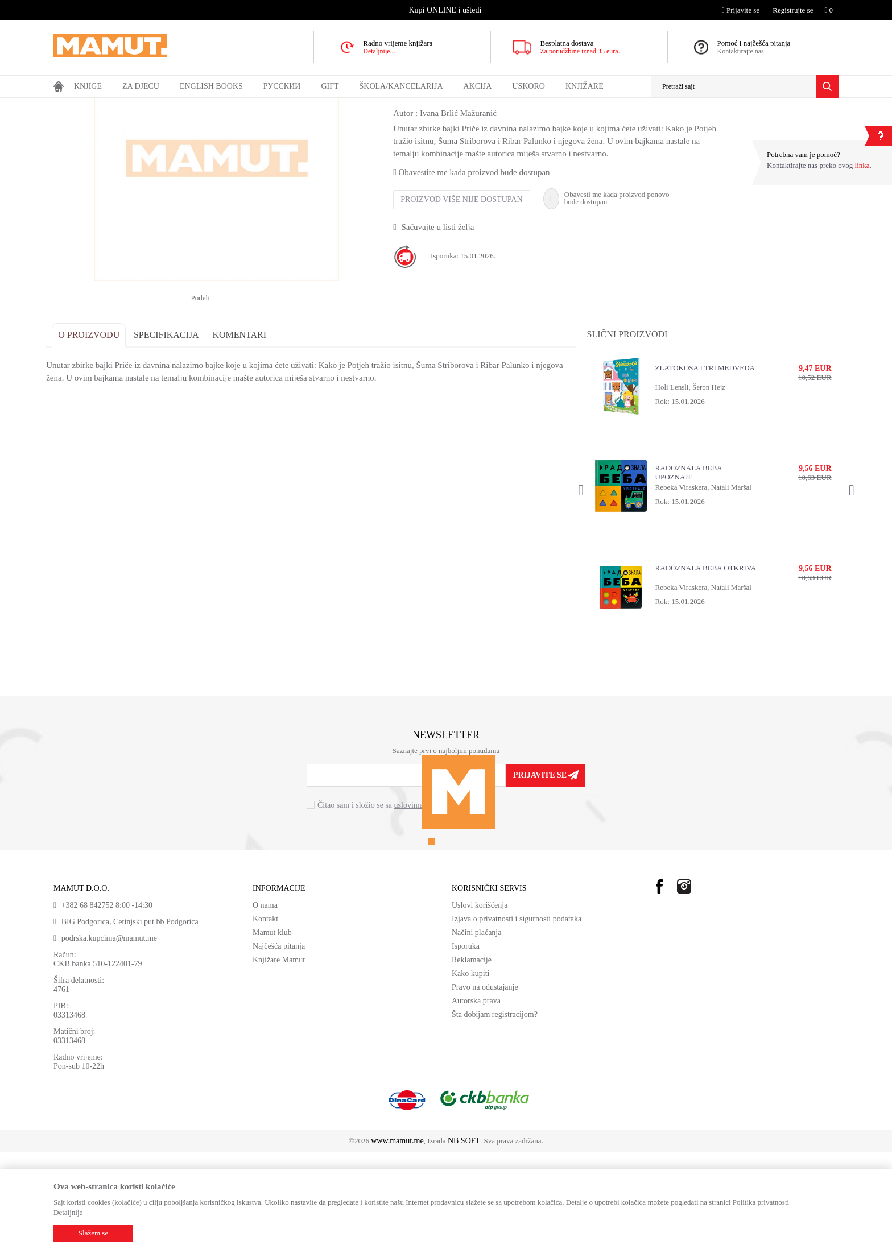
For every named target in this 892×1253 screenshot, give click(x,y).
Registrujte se (793, 10)
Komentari (247, 435)
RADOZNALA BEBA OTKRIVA (703, 668)
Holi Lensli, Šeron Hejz (687, 487)
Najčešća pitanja (279, 1047)
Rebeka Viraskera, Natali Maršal (701, 588)
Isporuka (466, 1047)
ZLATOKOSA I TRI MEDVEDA (702, 468)
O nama (265, 1006)
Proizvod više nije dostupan (469, 300)
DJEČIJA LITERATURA (277, 105)
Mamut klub (272, 1033)
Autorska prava (476, 1101)
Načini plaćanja (476, 1033)
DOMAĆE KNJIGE (148, 105)
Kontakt (265, 1019)
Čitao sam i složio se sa (387, 906)
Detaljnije (67, 1212)
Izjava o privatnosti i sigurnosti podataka (516, 1019)
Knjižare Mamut (279, 1060)
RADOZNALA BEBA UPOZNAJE (686, 573)
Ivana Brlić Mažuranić (465, 213)
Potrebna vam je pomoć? (803, 154)
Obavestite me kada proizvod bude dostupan (478, 273)
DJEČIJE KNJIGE (210, 105)
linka (862, 165)
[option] (446, 10)
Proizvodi (100, 105)
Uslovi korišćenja (479, 1006)
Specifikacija (174, 435)
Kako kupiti (471, 1074)
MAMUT (66, 105)
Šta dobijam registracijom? (495, 1115)
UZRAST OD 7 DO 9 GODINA (364, 105)
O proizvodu (96, 435)
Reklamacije (472, 1060)
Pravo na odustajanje (485, 1088)
